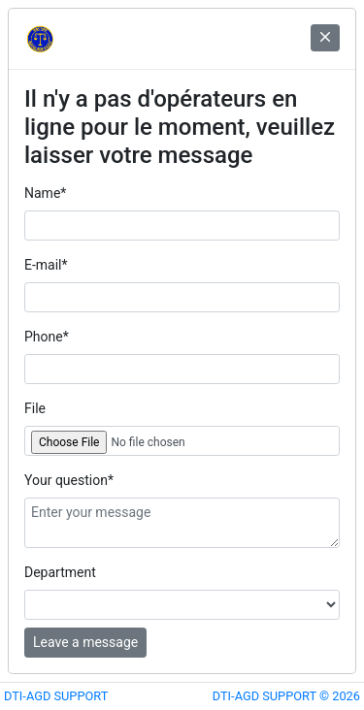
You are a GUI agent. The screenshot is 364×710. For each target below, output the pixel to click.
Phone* (46, 336)
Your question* (69, 480)
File (35, 408)
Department (60, 572)
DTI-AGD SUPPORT (56, 696)
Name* (45, 193)
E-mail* (46, 265)
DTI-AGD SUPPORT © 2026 (286, 696)
